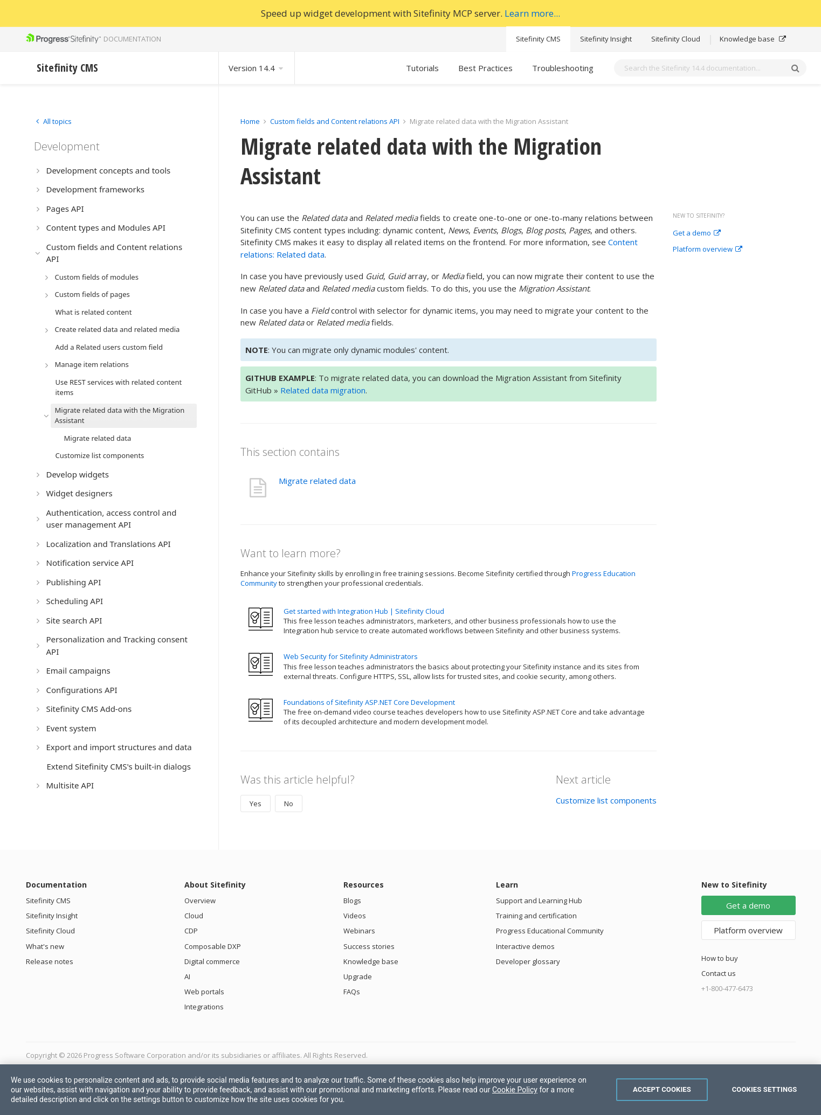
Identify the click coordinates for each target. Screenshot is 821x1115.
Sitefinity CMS (538, 39)
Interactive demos (525, 946)
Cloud (193, 915)
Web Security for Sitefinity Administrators (351, 656)
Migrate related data (317, 480)
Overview (200, 900)
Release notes (49, 961)
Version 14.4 (257, 68)
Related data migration (322, 390)
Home (250, 121)
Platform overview (707, 249)
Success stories (369, 946)
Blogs (352, 900)
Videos (354, 915)
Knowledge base (753, 39)
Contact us (718, 973)
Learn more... (532, 13)
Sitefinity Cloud (675, 39)
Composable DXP (212, 946)
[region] (410, 1089)
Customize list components (606, 800)
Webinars (359, 931)
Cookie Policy (514, 1089)
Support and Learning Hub (539, 900)
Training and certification (536, 915)
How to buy (719, 958)
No (288, 803)
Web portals (204, 991)
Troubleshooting (563, 68)
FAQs (351, 991)
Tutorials (422, 68)
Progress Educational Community (550, 931)
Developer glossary (528, 961)
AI (187, 976)
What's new (45, 946)
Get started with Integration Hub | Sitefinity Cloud (364, 611)
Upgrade (357, 976)
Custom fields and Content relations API (334, 121)
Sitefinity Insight (606, 39)
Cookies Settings (764, 1089)
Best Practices (485, 68)
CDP (191, 931)
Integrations (204, 1007)
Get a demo (697, 233)
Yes (255, 803)
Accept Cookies (662, 1089)
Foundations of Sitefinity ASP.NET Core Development (369, 702)
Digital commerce (212, 961)
